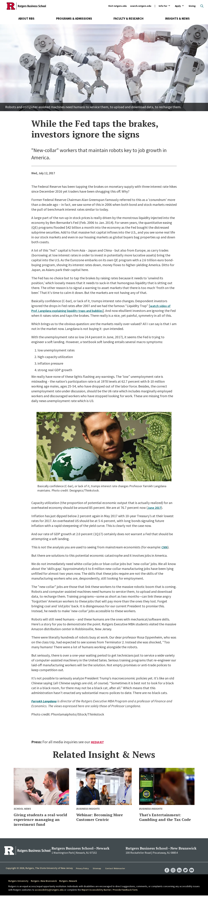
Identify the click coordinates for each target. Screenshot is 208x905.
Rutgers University (18, 890)
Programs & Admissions (74, 18)
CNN (164, 552)
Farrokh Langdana (45, 706)
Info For (163, 6)
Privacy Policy (82, 877)
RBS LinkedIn (178, 876)
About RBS (26, 18)
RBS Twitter (184, 876)
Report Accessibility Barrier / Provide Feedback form (110, 899)
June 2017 (155, 512)
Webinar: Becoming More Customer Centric (103, 822)
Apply (178, 6)
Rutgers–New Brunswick (44, 890)
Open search (202, 6)
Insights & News (177, 18)
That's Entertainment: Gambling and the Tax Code (163, 824)
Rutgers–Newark (68, 890)
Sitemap (97, 877)
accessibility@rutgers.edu (49, 899)
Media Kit (97, 747)
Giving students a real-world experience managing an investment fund (41, 827)
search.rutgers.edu (140, 6)
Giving (192, 6)
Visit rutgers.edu (117, 6)
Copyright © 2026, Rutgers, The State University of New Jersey (39, 877)
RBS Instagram (171, 876)
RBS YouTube (191, 876)
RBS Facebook (165, 876)
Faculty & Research (128, 18)
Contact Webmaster (116, 877)
